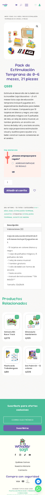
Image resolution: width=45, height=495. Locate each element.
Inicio (6, 16)
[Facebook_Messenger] (38, 481)
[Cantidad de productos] (8, 182)
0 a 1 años (17, 16)
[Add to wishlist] (34, 190)
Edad (11, 16)
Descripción (12, 225)
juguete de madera (21, 217)
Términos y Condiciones (27, 492)
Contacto (22, 470)
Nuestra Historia (22, 466)
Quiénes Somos (22, 462)
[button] (37, 26)
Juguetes (8, 214)
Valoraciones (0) (15, 229)
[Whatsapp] (38, 489)
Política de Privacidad (18, 491)
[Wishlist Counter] (35, 5)
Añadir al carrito (16, 190)
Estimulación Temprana (23, 211)
